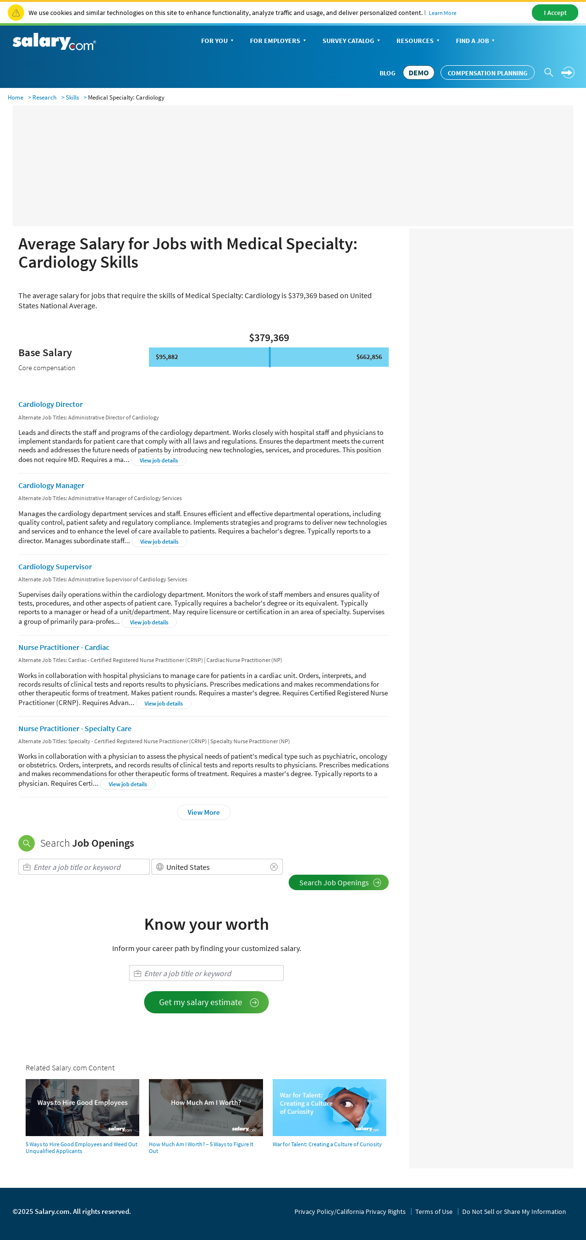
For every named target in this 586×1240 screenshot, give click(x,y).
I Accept (555, 12)
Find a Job (476, 41)
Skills (72, 97)
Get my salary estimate (209, 1002)
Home (15, 97)
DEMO (419, 72)
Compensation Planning (487, 73)
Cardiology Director (50, 404)
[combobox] (84, 867)
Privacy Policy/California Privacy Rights (350, 1211)
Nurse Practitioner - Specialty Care (75, 728)
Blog (388, 73)
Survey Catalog (352, 41)
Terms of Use (434, 1211)
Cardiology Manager (51, 485)
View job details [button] (159, 460)
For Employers (279, 41)
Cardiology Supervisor (55, 566)
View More (204, 812)
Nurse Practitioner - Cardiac (63, 647)
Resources (418, 41)
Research (44, 97)
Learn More (442, 12)
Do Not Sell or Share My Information (514, 1211)
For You (218, 41)
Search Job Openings (340, 882)
